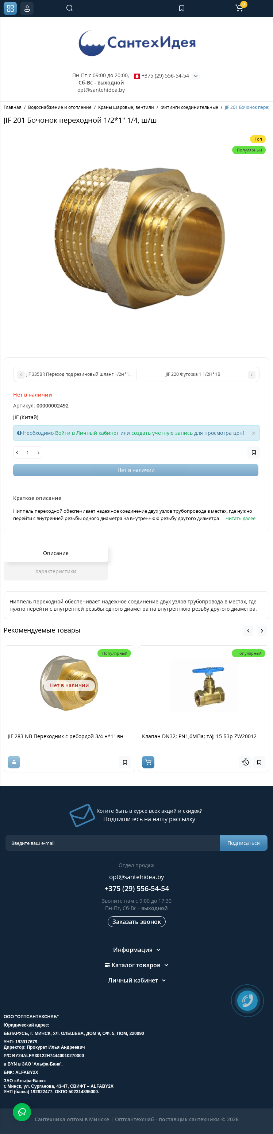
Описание (56, 553)
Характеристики (55, 571)
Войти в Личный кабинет (87, 432)
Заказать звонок (136, 922)
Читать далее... (242, 518)
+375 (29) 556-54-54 (161, 75)
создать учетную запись (162, 432)
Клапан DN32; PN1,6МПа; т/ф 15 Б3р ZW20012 (199, 736)
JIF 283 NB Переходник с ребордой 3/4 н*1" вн (65, 736)
